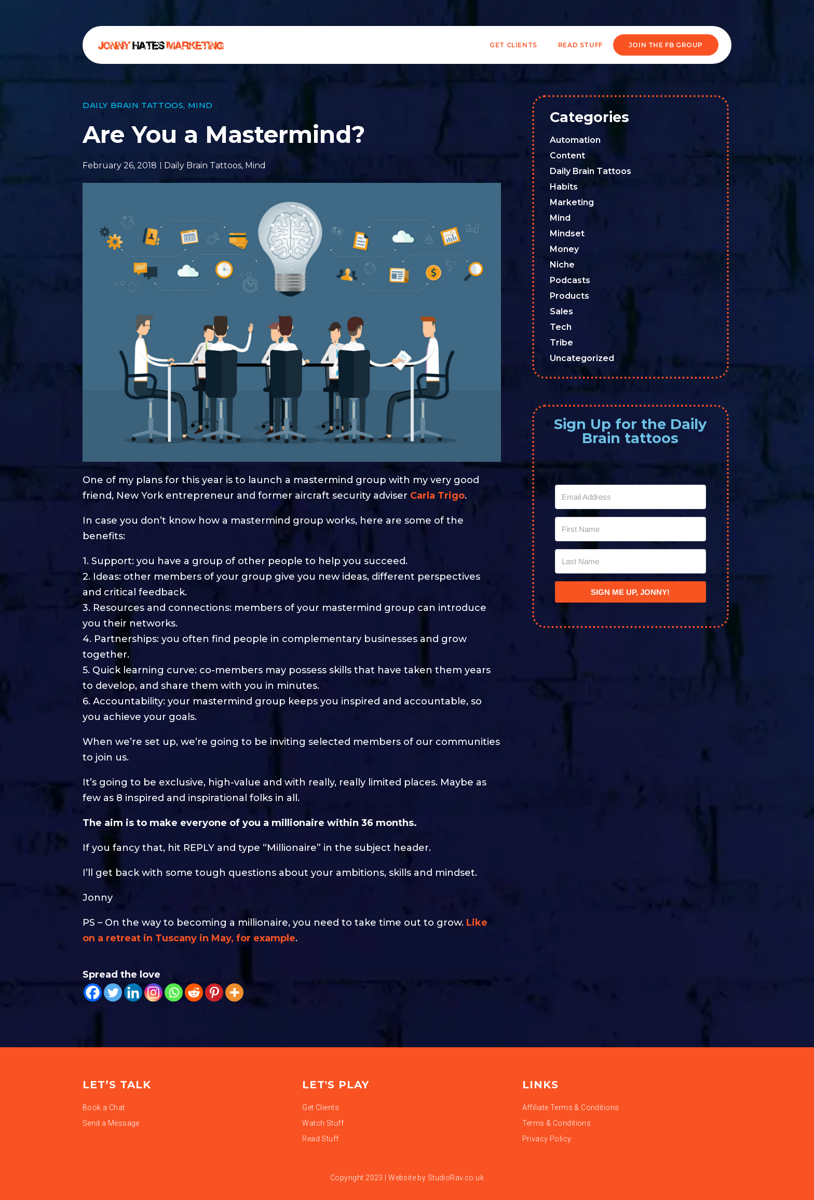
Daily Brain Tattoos (133, 105)
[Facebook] (93, 992)
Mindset (567, 233)
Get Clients (513, 45)
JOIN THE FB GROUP (666, 45)
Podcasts (570, 280)
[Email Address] (631, 497)
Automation (575, 140)
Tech (561, 327)
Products (569, 296)
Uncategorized (582, 358)
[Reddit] (194, 992)
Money (564, 249)
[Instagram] (153, 992)
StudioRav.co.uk (456, 1178)
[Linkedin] (133, 992)
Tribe (561, 343)
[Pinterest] (214, 992)
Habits (564, 187)
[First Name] (631, 529)
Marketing (572, 202)
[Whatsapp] (174, 992)
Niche (562, 265)
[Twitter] (113, 992)
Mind (200, 105)
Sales (561, 311)
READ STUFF (580, 45)
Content (567, 156)
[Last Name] (631, 561)
